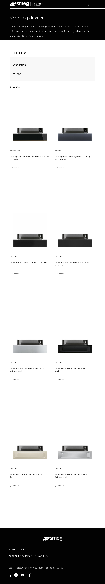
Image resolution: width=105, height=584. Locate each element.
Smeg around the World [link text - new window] (28, 556)
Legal (11, 568)
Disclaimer (22, 568)
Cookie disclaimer (54, 568)
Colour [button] (16, 74)
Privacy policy (36, 568)
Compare (15, 168)
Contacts (16, 549)
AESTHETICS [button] (19, 65)
